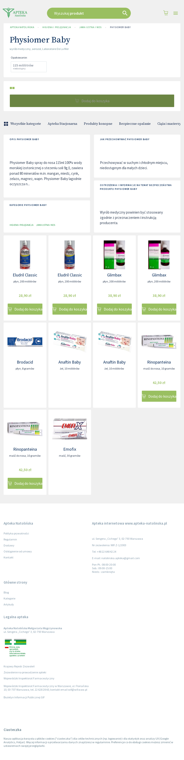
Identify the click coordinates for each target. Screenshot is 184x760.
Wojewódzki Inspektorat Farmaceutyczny (29, 678)
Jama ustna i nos (90, 27)
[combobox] (90, 13)
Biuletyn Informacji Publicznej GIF (24, 697)
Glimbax (114, 275)
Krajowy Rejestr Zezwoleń (19, 666)
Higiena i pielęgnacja (56, 27)
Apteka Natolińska (22, 27)
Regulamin (10, 539)
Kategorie (9, 598)
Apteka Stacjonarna (62, 124)
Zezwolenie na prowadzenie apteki (25, 672)
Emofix (69, 449)
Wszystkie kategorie (23, 124)
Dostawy (9, 545)
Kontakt (8, 557)
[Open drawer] (175, 13)
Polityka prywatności (16, 533)
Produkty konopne (98, 124)
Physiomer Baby (120, 27)
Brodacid (25, 362)
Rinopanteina (159, 362)
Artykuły (9, 604)
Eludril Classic (25, 275)
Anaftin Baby (69, 362)
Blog (6, 592)
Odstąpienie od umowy (18, 551)
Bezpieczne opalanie (135, 124)
